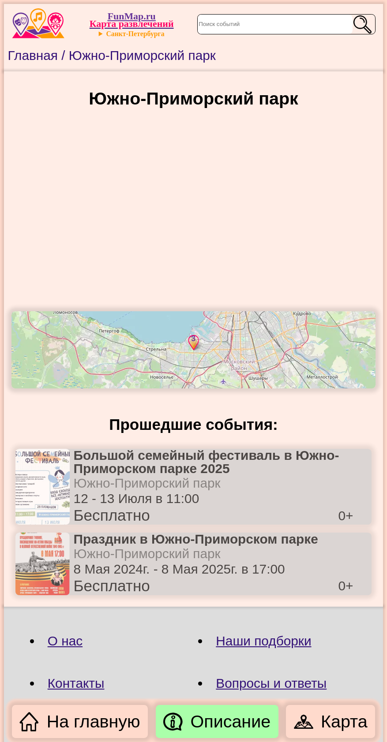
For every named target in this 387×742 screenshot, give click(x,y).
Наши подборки (263, 641)
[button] (192, 342)
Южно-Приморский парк (142, 55)
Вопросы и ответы (271, 683)
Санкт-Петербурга (135, 33)
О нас (65, 641)
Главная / (38, 55)
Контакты (76, 683)
